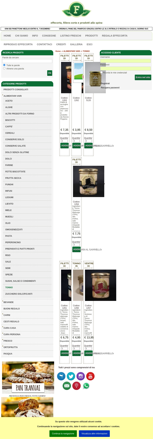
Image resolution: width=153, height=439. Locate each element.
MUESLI (9, 216)
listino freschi (70, 35)
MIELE (8, 210)
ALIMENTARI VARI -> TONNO (76, 51)
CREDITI (61, 44)
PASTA (8, 236)
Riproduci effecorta (18, 44)
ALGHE (8, 107)
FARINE (9, 165)
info (35, 35)
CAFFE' (9, 126)
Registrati (105, 83)
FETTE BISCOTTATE (15, 171)
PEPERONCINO (13, 242)
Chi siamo (21, 35)
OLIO (7, 223)
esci (89, 44)
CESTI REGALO (11, 321)
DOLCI (8, 159)
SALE (8, 262)
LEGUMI (9, 197)
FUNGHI (9, 184)
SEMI (7, 268)
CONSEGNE (49, 35)
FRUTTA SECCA (13, 178)
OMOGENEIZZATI (13, 229)
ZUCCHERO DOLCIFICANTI (18, 294)
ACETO (8, 101)
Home (58, 51)
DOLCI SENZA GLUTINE (17, 152)
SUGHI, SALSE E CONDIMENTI (20, 281)
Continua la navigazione (63, 433)
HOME (7, 35)
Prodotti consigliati (15, 89)
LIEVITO (9, 204)
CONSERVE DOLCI (14, 139)
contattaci (44, 44)
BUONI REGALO (11, 309)
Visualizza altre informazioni (94, 433)
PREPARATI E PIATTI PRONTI (19, 249)
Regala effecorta (115, 35)
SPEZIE (9, 274)
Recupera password (110, 87)
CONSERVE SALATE (15, 146)
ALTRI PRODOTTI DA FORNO (19, 114)
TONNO (9, 287)
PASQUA (7, 354)
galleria (76, 44)
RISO (7, 255)
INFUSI (8, 191)
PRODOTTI (91, 35)
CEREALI (9, 133)
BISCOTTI (10, 120)
